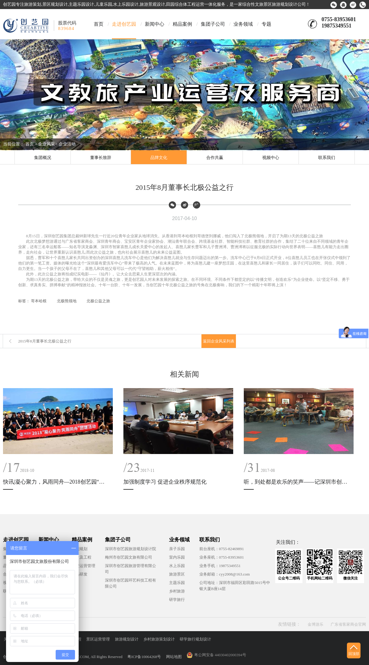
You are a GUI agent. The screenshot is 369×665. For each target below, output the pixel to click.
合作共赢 (214, 157)
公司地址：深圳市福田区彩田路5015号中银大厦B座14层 (234, 585)
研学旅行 (177, 599)
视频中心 (270, 157)
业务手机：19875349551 (220, 565)
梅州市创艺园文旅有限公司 (128, 557)
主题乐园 (177, 582)
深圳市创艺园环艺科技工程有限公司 (130, 583)
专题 (266, 24)
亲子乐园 (177, 549)
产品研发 (79, 574)
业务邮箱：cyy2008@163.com (224, 574)
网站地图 (174, 656)
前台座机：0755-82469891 (221, 549)
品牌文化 (158, 157)
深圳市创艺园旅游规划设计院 (130, 549)
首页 (98, 24)
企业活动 (67, 144)
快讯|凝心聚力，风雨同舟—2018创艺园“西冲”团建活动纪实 (56, 482)
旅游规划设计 (127, 639)
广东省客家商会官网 (348, 624)
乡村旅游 (177, 591)
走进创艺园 (124, 24)
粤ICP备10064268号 (144, 656)
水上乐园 (177, 565)
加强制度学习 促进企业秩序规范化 (165, 482)
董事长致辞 (100, 157)
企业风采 (46, 144)
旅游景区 (177, 574)
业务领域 (243, 24)
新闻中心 (154, 24)
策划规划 (79, 549)
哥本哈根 (39, 301)
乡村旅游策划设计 (159, 639)
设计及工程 (81, 557)
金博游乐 (315, 624)
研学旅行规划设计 (195, 639)
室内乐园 (177, 557)
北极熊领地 (67, 301)
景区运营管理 (98, 639)
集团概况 (42, 157)
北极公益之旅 (98, 301)
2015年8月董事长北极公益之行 (44, 341)
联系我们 (326, 157)
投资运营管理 (83, 565)
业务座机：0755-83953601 (221, 557)
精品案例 (182, 24)
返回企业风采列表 (218, 341)
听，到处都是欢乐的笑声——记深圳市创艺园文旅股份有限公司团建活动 (297, 482)
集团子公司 (213, 24)
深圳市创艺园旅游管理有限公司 (130, 568)
